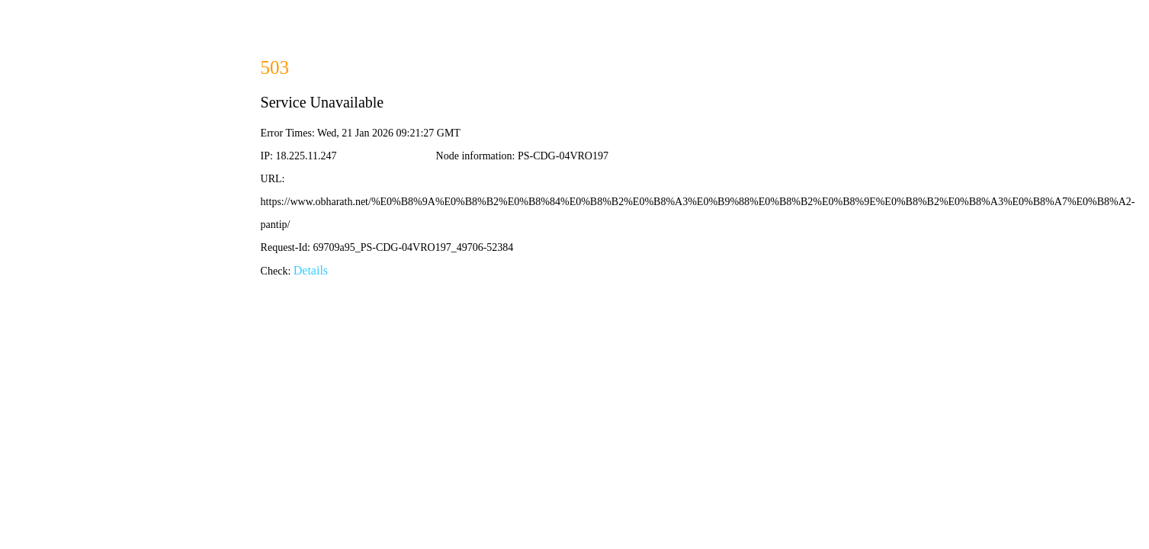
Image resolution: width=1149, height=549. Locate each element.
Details (311, 270)
